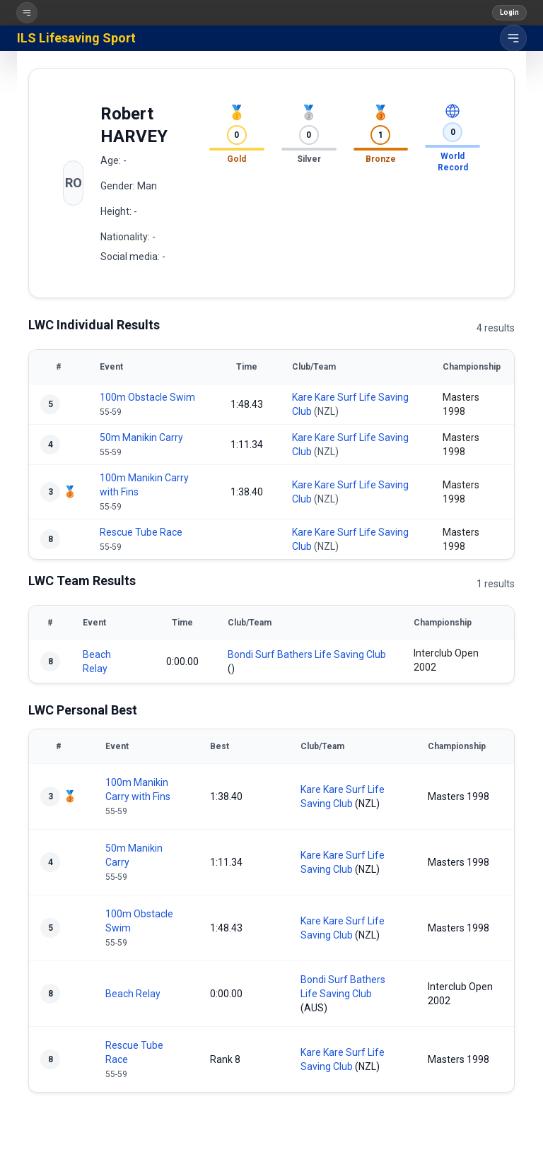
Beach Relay (132, 993)
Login (509, 12)
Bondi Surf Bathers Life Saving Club (307, 654)
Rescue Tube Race (141, 532)
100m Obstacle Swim (147, 397)
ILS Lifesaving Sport (76, 37)
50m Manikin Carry (141, 437)
